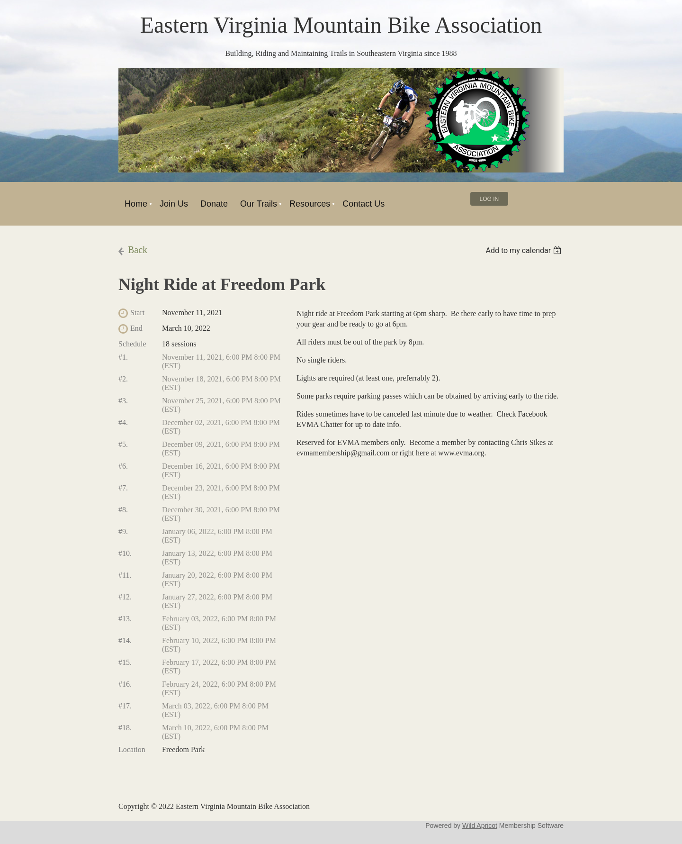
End (136, 328)
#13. (125, 619)
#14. (125, 640)
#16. (125, 684)
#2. (123, 379)
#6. (123, 466)
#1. (123, 357)
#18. (125, 728)
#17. (125, 706)
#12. (125, 597)
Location (131, 749)
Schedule (132, 344)
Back (137, 250)
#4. (123, 422)
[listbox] (524, 250)
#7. (123, 488)
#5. (123, 444)
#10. (125, 553)
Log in (489, 199)
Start (137, 313)
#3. (123, 401)
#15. (125, 662)
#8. (123, 510)
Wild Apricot (479, 825)
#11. (124, 575)
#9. (123, 531)
